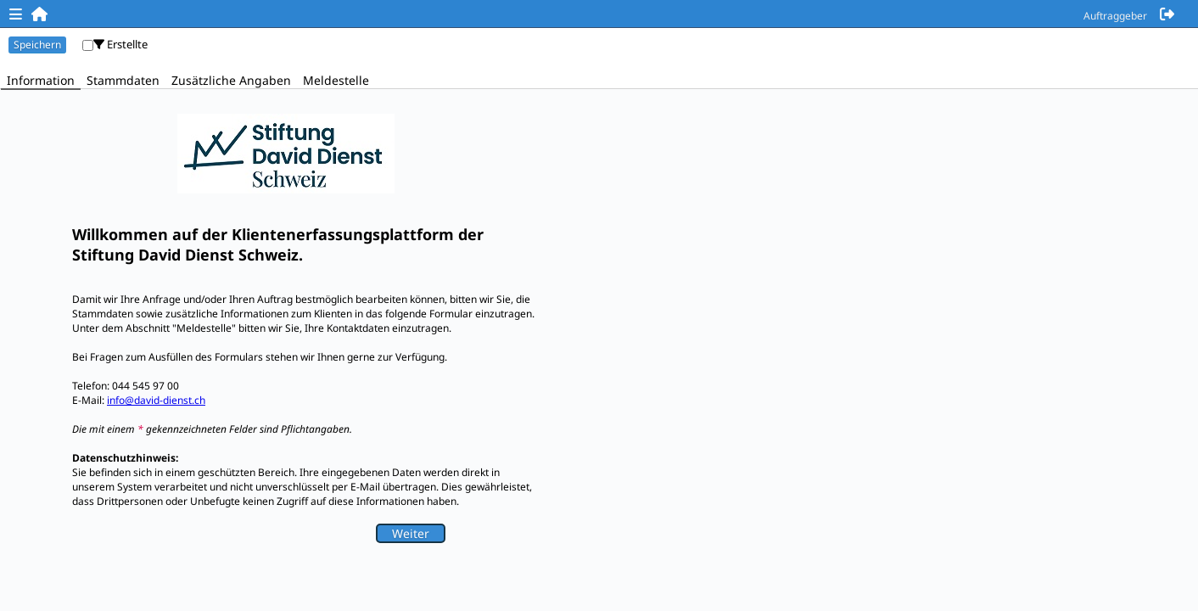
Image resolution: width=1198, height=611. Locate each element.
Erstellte (120, 44)
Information (41, 80)
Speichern (37, 44)
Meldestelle (336, 80)
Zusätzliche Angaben (231, 80)
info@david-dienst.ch (156, 400)
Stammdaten (123, 80)
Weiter (410, 533)
